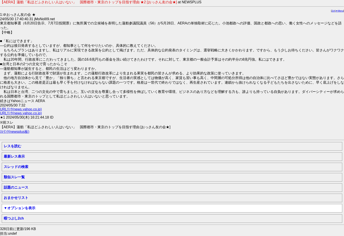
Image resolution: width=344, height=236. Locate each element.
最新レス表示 (14, 156)
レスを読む (12, 146)
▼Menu (339, 11)
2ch (333, 11)
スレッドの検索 (16, 167)
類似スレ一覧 (14, 177)
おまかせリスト (16, 198)
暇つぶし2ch (14, 218)
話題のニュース (16, 187)
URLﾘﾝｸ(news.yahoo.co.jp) (21, 109)
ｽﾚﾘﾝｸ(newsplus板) (14, 131)
